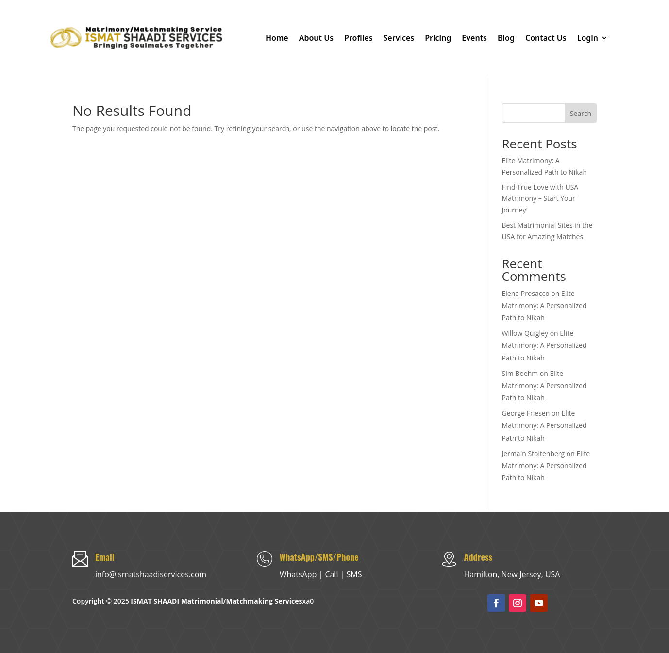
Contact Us (546, 38)
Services (399, 38)
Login (587, 38)
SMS (354, 574)
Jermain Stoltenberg (533, 453)
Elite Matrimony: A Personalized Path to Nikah (544, 305)
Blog (506, 38)
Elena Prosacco (526, 293)
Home (277, 38)
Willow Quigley (525, 333)
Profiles (358, 38)
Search (580, 113)
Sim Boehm (520, 373)
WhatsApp (298, 574)
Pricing (438, 38)
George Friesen (526, 413)
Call (331, 574)
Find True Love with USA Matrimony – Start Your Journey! (540, 198)
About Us (316, 38)
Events (474, 38)
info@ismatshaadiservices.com (150, 574)
